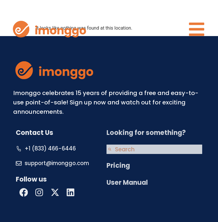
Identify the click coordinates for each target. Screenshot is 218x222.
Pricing (118, 165)
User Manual (127, 182)
